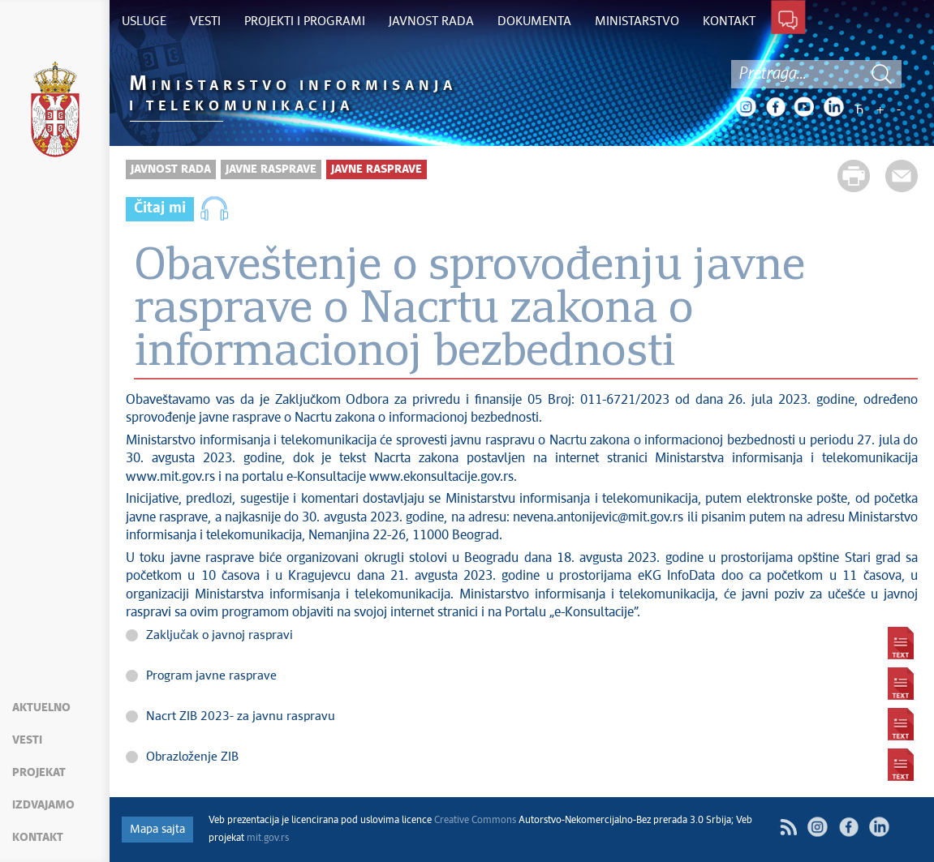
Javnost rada (171, 169)
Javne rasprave (271, 169)
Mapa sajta (157, 829)
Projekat (39, 772)
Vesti (27, 740)
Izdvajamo (43, 805)
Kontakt (37, 837)
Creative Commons (475, 821)
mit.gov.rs (268, 838)
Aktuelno (41, 708)
